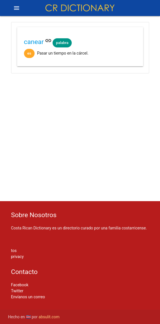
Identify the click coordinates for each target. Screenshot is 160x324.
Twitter (17, 291)
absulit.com (49, 317)
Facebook (20, 285)
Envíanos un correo (28, 297)
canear (34, 42)
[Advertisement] (80, 96)
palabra (62, 43)
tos (14, 250)
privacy (17, 256)
